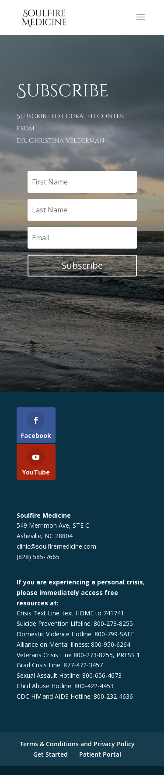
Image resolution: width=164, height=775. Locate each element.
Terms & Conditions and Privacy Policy (77, 744)
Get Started (50, 754)
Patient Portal (100, 754)
